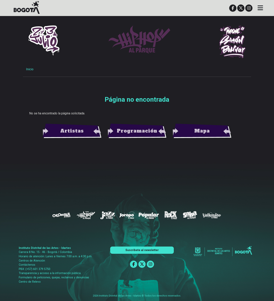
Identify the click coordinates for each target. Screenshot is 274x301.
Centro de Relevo (30, 281)
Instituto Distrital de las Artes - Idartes (45, 248)
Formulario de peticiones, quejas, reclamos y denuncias (54, 277)
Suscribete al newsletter (142, 250)
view (72, 131)
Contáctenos (27, 264)
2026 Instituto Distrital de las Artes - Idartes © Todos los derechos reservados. (137, 295)
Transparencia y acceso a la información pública (50, 273)
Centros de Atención (32, 260)
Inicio (29, 69)
